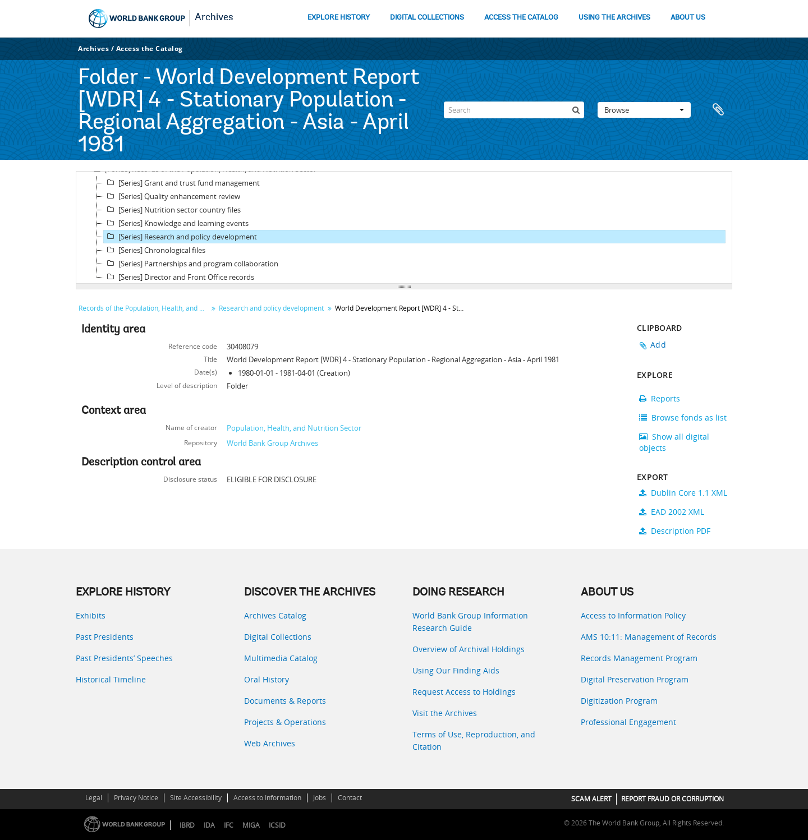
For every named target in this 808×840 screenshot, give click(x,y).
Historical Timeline (111, 679)
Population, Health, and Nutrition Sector (294, 428)
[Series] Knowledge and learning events (176, 223)
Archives (214, 18)
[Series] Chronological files (154, 250)
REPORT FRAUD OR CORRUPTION (672, 799)
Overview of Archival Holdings (468, 649)
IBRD (187, 825)
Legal (93, 797)
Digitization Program (619, 700)
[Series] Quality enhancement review (172, 196)
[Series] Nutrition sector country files (172, 209)
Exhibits (90, 615)
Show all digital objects (674, 442)
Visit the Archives (444, 713)
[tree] (404, 228)
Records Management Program (639, 658)
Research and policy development (271, 308)
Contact (350, 797)
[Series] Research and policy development (180, 236)
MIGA (251, 825)
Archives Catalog (275, 615)
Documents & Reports (285, 700)
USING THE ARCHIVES (614, 17)
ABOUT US (688, 17)
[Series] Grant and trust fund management (182, 183)
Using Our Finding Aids (455, 670)
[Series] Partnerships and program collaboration (191, 263)
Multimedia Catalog (281, 658)
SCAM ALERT (591, 799)
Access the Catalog (149, 48)
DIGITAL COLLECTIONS (427, 17)
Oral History (266, 679)
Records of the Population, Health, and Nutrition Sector (144, 308)
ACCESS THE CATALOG (521, 17)
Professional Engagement (628, 722)
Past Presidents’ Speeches (124, 658)
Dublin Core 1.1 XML (683, 492)
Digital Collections (277, 636)
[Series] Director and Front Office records (179, 277)
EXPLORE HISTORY (338, 17)
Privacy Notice (136, 797)
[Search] (514, 109)
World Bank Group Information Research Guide (470, 621)
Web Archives (269, 743)
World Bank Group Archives (272, 443)
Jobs (319, 797)
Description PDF (674, 530)
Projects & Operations (285, 722)
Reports (659, 398)
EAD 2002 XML (671, 511)
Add (658, 344)
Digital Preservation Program (634, 679)
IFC (228, 825)
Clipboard (718, 110)
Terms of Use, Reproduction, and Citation (473, 740)
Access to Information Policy (633, 615)
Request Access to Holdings (464, 691)
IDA (209, 825)
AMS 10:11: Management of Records (649, 636)
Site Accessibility (196, 797)
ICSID (277, 825)
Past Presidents (105, 636)
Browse (644, 110)
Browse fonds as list (683, 417)
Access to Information (267, 797)
